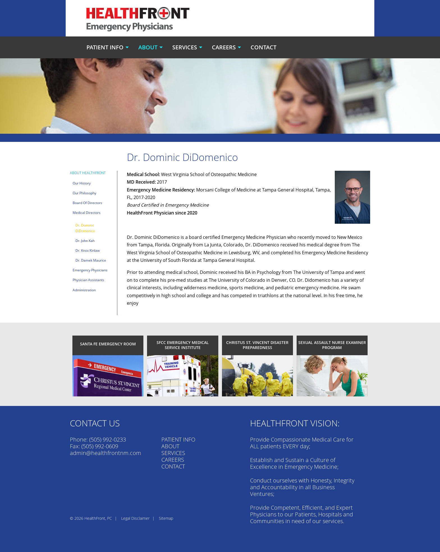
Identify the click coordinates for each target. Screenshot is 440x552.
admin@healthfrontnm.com (105, 453)
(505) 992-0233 (107, 439)
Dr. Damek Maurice (90, 260)
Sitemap (166, 518)
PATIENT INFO (178, 439)
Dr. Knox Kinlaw (87, 250)
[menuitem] (108, 47)
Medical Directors (86, 212)
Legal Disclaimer (135, 518)
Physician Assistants (88, 280)
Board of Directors (87, 202)
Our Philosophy (84, 193)
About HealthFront (88, 172)
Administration (84, 290)
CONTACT (173, 466)
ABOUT (170, 446)
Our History (82, 183)
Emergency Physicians (90, 270)
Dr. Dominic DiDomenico (85, 228)
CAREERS (172, 459)
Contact (263, 47)
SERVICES (173, 453)
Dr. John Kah (85, 240)
